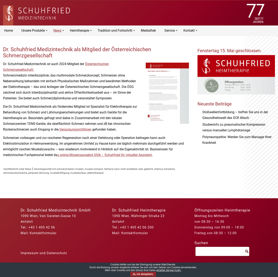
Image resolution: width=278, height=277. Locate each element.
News (28, 169)
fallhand (108, 169)
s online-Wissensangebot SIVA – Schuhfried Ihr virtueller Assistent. (105, 155)
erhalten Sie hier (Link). (168, 270)
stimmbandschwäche (15, 173)
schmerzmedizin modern (70, 169)
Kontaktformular (43, 233)
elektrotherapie (95, 173)
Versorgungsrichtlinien (75, 129)
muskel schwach (94, 169)
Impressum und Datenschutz (44, 253)
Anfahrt (27, 222)
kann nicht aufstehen (126, 169)
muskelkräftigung (59, 173)
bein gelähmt (146, 169)
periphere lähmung (38, 173)
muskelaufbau (78, 173)
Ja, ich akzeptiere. (143, 274)
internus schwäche (164, 169)
